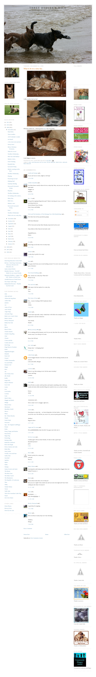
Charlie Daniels (8, 331)
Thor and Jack (31, 284)
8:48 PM (30, 350)
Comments (78, 215)
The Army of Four (32, 298)
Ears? (9, 210)
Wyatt (6, 495)
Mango (6, 402)
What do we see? (12, 151)
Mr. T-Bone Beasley (10, 416)
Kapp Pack (7, 380)
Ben (6, 325)
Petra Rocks (8, 433)
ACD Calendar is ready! (14, 137)
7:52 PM (30, 307)
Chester (6, 338)
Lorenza (7, 393)
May (9, 233)
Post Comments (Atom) (37, 538)
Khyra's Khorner (9, 382)
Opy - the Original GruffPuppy (12, 424)
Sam (29, 261)
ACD (30, 162)
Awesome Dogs (9, 314)
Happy (6, 367)
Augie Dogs (8, 311)
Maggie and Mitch (9, 400)
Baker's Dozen (8, 318)
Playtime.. (10, 190)
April (9, 236)
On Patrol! (10, 139)
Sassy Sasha (8, 451)
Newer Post (26, 534)
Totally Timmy (8, 487)
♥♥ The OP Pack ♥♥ (33, 329)
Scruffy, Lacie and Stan (10, 453)
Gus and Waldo (8, 362)
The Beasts (7, 471)
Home (46, 534)
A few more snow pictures (14, 142)
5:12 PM (30, 209)
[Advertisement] (46, 531)
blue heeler (51, 162)
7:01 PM (30, 508)
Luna (6, 396)
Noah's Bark (8, 420)
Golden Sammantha (10, 360)
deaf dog (59, 162)
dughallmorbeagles (9, 351)
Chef (6, 336)
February (10, 241)
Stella (6, 464)
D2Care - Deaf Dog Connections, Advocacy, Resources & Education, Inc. (13, 264)
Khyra (44, 128)
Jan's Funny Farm (9, 373)
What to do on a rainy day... (15, 215)
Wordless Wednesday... (13, 154)
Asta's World (8, 309)
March (10, 239)
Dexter (29, 513)
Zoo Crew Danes (9, 498)
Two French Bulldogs (33, 273)
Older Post (66, 534)
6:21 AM (30, 462)
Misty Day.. (11, 198)
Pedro (6, 429)
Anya (29, 491)
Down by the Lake (9, 510)
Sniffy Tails (7, 455)
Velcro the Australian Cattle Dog (13, 493)
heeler (65, 162)
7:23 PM (30, 280)
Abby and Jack (8, 296)
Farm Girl (7, 356)
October (10, 221)
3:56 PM (30, 178)
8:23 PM (30, 341)
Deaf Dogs (7, 345)
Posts (77, 211)
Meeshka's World (9, 409)
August (10, 226)
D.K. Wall (30, 345)
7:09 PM (30, 524)
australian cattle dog (39, 162)
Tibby (6, 484)
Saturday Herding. (12, 183)
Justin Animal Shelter (10, 269)
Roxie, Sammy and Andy (11, 447)
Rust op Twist (8, 508)
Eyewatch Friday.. (12, 166)
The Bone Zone (8, 473)
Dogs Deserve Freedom (11, 347)
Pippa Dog (7, 435)
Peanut (6, 427)
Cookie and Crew (9, 342)
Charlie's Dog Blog (9, 334)
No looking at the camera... (14, 196)
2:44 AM (30, 405)
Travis (6, 489)
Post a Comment (28, 528)
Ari (5, 305)
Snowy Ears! (11, 144)
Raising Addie (8, 440)
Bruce (29, 452)
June (9, 231)
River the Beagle (9, 444)
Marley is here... (12, 159)
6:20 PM (30, 237)
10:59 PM (31, 378)
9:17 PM (30, 364)
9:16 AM (30, 473)
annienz (6, 302)
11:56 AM (31, 499)
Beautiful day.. (11, 164)
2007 (8, 249)
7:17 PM (30, 268)
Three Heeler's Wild (48, 7)
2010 (8, 125)
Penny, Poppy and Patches (11, 431)
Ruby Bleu (7, 449)
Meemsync (7, 407)
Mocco (6, 411)
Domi (6, 349)
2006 (8, 252)
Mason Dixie (8, 404)
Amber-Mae (8, 300)
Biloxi (6, 327)
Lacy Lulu (7, 385)
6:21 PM (30, 247)
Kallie (6, 378)
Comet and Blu (8, 340)
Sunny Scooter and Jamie (11, 469)
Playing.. (10, 176)
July (9, 228)
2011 (8, 122)
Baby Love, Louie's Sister (11, 316)
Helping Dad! (11, 181)
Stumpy (6, 467)
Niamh (6, 418)
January (10, 244)
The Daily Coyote (9, 475)
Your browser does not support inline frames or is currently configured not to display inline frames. (81, 497)
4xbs (6, 294)
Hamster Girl (8, 365)
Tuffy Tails (7, 491)
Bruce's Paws (8, 329)
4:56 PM (30, 194)
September (11, 223)
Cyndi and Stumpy (33, 173)
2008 (8, 247)
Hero (6, 369)
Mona (6, 413)
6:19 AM (30, 448)
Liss (6, 389)
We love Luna (31, 437)
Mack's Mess (8, 398)
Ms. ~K (30, 198)
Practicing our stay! (13, 178)
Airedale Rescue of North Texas (13, 279)
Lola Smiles (8, 391)
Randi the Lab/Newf (10, 442)
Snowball (7, 458)
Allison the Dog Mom (10, 298)
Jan (5, 371)
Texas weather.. (12, 134)
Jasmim (30, 251)
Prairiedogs (7, 438)
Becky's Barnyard (9, 320)
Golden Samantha (32, 182)
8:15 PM (30, 325)
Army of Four (8, 307)
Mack (29, 478)
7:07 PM (30, 257)
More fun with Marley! (13, 156)
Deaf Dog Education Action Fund (13, 260)
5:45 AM (30, 432)
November (11, 218)
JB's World (7, 376)
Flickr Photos (8, 506)
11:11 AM (31, 487)
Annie (29, 409)
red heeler (27, 163)
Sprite (6, 462)
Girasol (6, 358)
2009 (8, 127)
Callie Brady (31, 355)
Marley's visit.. (11, 203)
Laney (6, 387)
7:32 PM (30, 294)
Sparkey (7, 460)
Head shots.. (11, 131)
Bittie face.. (11, 201)
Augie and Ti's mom (33, 427)
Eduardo (7, 354)
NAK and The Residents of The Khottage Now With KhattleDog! (44, 214)
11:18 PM (31, 395)
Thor (6, 482)
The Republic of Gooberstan (12, 480)
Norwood (7, 422)
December (11, 129)
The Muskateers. (9, 478)
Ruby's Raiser (31, 466)
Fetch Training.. (12, 161)
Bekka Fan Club (9, 322)
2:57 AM (30, 423)
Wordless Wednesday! (13, 213)
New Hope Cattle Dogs (10, 281)
